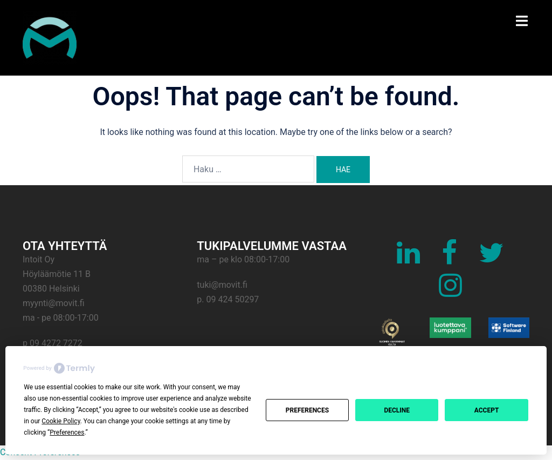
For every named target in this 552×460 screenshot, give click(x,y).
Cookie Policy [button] (61, 421)
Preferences (307, 410)
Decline (397, 410)
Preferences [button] (67, 432)
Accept (486, 410)
